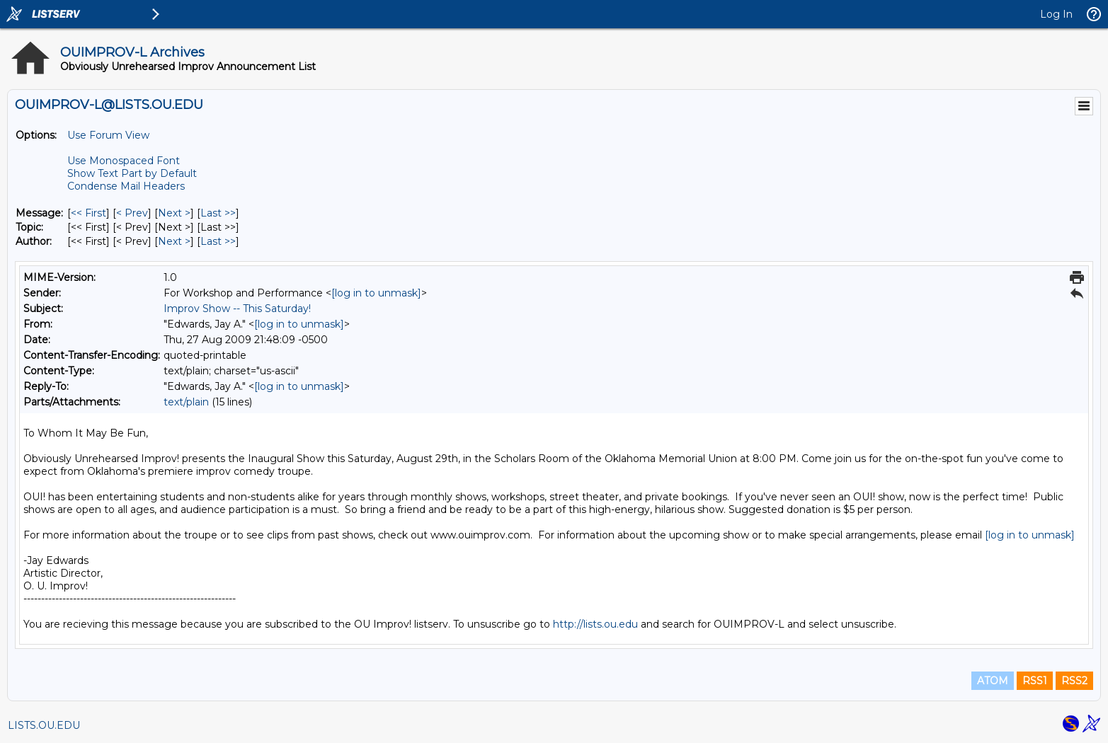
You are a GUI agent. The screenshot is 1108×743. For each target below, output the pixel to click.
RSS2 (1074, 680)
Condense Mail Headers (126, 186)
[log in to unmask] (376, 293)
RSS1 (1034, 680)
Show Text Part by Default (132, 173)
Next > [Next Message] (174, 213)
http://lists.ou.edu (595, 624)
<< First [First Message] (88, 213)
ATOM (992, 680)
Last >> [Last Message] (218, 213)
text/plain (186, 402)
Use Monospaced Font (123, 160)
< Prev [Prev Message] (132, 213)
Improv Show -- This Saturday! (237, 308)
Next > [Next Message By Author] (174, 241)
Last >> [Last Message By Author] (218, 241)
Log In (1056, 14)
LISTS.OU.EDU (44, 725)
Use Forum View (108, 135)
